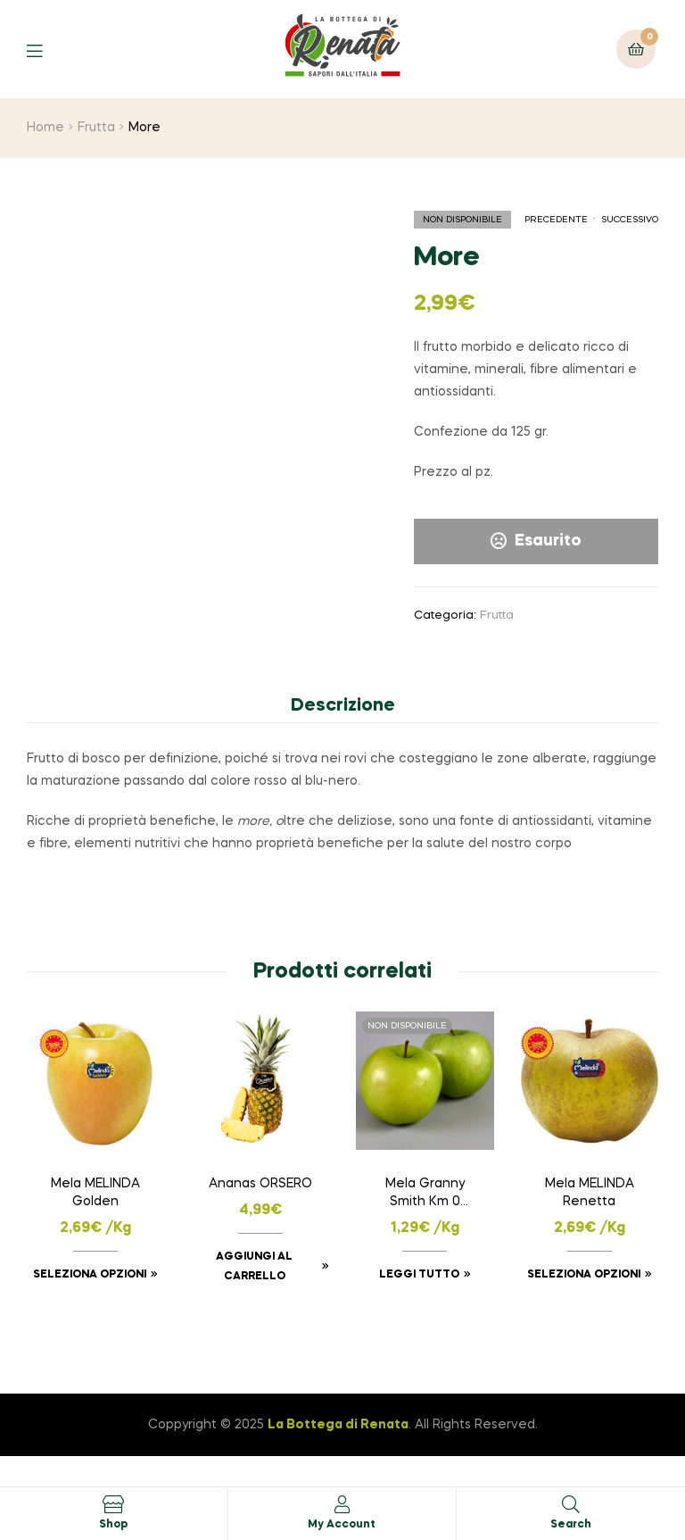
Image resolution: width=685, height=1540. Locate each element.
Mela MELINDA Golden (95, 1193)
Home (45, 127)
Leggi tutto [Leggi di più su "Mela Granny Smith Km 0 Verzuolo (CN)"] (419, 1274)
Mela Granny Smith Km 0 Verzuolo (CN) (425, 1194)
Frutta (96, 127)
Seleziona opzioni (89, 1274)
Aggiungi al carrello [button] (254, 1267)
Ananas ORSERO (260, 1184)
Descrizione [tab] (343, 706)
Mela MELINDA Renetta (589, 1193)
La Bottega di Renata (338, 1425)
